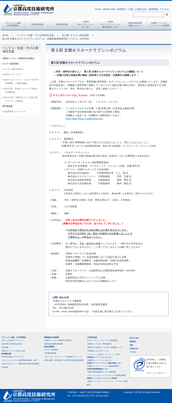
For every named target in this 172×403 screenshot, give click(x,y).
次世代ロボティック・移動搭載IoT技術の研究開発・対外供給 (21, 365)
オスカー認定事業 (51, 350)
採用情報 (153, 9)
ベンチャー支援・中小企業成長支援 (35, 35)
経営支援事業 (49, 347)
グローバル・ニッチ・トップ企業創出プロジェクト (64, 357)
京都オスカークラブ (13, 74)
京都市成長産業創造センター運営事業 (101, 372)
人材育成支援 (62, 24)
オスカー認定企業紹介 (14, 69)
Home (98, 9)
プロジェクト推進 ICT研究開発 (14, 24)
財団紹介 (122, 9)
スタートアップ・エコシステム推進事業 (102, 340)
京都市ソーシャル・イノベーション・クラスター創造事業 (107, 383)
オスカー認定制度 (10, 64)
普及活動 (5, 347)
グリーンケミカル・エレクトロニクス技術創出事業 (106, 375)
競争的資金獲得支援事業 (54, 344)
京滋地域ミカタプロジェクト (98, 351)
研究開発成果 (6, 354)
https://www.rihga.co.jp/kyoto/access (84, 118)
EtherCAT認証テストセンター (13, 357)
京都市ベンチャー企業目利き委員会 (18, 58)
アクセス (164, 9)
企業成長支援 (37, 24)
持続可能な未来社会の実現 (12, 344)
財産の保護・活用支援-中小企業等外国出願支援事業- (64, 360)
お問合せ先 (141, 9)
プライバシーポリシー (156, 373)
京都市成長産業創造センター (135, 24)
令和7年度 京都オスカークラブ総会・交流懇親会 (21, 90)
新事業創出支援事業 (51, 337)
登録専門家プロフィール (15, 111)
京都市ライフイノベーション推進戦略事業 (103, 366)
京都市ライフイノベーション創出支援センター (110, 24)
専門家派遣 (7, 106)
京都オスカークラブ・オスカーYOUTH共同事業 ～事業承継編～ (21, 81)
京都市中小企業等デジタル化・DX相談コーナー (105, 347)
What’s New (109, 9)
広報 (130, 9)
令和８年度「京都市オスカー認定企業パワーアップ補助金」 (21, 99)
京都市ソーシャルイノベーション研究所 (159, 24)
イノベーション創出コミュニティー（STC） (104, 354)
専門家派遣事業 (50, 353)
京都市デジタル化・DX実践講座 (99, 344)
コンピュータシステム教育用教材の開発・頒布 (19, 360)
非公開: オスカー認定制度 (75, 35)
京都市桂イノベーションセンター (86, 24)
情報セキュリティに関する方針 (13, 351)
